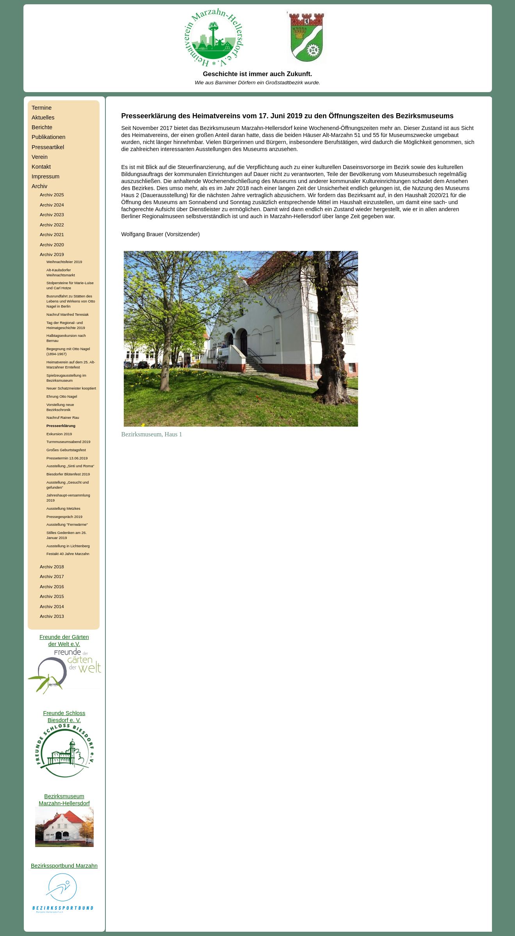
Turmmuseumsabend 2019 (68, 442)
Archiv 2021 (52, 234)
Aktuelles (43, 117)
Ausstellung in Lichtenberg (68, 546)
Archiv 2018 (52, 566)
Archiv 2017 (52, 576)
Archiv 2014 (52, 606)
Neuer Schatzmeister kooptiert (71, 388)
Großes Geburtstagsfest (66, 450)
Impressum (45, 176)
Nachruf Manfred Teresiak (67, 314)
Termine (42, 108)
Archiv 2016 (52, 586)
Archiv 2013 (52, 616)
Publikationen (48, 137)
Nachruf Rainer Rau (62, 417)
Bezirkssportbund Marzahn (64, 866)
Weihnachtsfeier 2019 (64, 262)
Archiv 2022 (52, 224)
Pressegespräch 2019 (64, 516)
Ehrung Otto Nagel (61, 396)
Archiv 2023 (52, 214)
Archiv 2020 (52, 244)
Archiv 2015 (52, 596)
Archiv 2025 (52, 194)
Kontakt (41, 167)
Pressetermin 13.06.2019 (66, 458)
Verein (40, 157)
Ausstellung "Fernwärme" (67, 524)
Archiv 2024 (52, 204)
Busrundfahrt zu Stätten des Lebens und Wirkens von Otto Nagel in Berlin (70, 301)
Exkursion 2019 (59, 434)
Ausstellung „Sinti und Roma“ (70, 466)
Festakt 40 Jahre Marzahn (67, 554)
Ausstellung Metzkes (63, 508)
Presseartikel (48, 147)
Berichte (42, 127)
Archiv (39, 186)
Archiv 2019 (52, 254)
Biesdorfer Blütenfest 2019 (68, 474)
